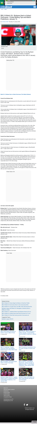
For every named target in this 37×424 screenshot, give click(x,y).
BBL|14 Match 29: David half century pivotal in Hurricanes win (15, 315)
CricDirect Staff (5, 21)
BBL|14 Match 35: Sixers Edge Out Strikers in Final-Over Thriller (15, 303)
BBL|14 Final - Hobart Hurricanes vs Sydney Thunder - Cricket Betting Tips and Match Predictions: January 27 (27, 333)
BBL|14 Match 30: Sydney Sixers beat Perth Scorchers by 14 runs (16, 313)
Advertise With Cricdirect (9, 389)
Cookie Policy (7, 394)
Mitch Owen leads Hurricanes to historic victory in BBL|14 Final (8, 332)
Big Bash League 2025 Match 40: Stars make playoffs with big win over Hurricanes (26, 378)
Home (2, 9)
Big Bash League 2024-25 (7, 319)
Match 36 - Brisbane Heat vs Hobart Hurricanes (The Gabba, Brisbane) (16, 94)
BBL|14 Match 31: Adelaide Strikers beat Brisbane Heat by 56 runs (16, 311)
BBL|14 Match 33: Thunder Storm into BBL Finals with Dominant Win (17, 306)
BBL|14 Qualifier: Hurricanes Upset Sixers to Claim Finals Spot (9, 362)
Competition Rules (8, 397)
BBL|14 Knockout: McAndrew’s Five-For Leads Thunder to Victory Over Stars (27, 348)
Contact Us (6, 391)
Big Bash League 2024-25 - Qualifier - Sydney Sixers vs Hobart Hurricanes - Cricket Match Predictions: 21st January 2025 (9, 379)
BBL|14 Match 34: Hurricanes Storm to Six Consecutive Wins (15, 304)
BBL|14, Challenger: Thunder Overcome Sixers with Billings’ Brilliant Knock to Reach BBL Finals (9, 348)
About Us (6, 388)
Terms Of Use (7, 395)
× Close (34, 422)
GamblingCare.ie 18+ (8, 400)
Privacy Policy (7, 392)
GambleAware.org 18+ (8, 399)
